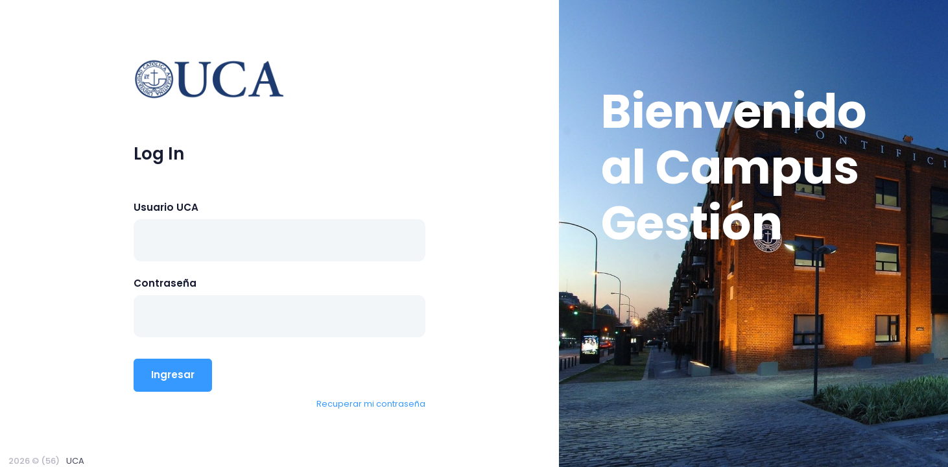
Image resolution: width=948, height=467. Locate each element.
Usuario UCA (166, 207)
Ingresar (173, 374)
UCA (75, 461)
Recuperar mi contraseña (370, 404)
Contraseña (165, 283)
